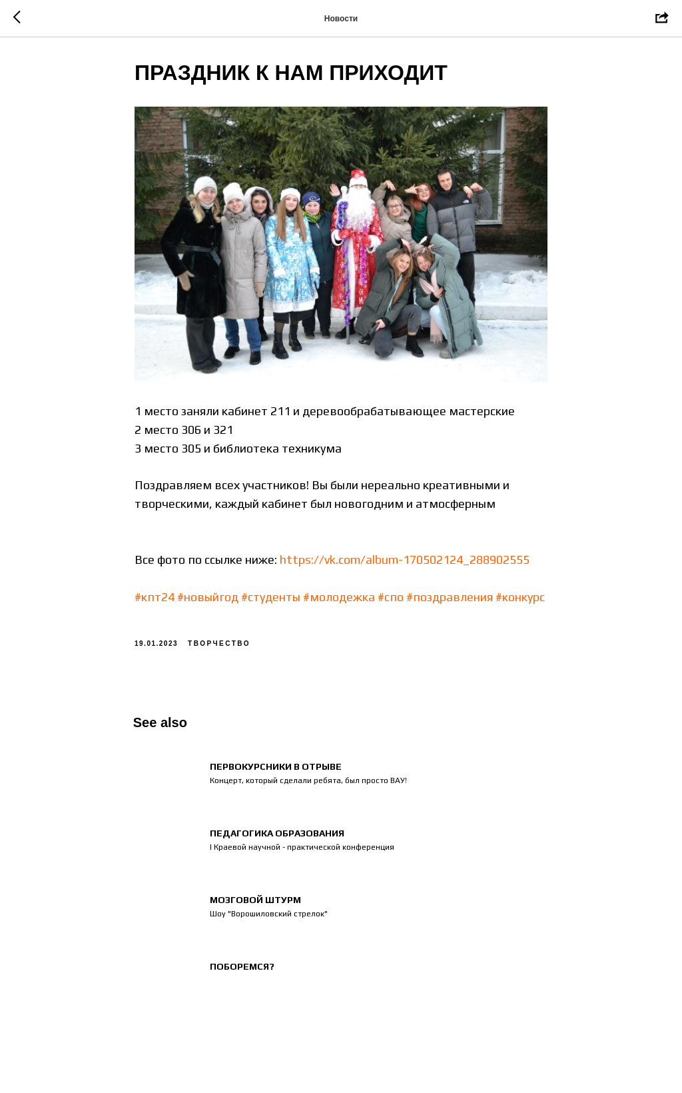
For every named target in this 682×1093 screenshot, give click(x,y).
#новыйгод (207, 599)
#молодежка (339, 599)
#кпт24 (154, 599)
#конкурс (520, 599)
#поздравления (449, 599)
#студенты (270, 599)
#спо (391, 599)
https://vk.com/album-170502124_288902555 (404, 563)
